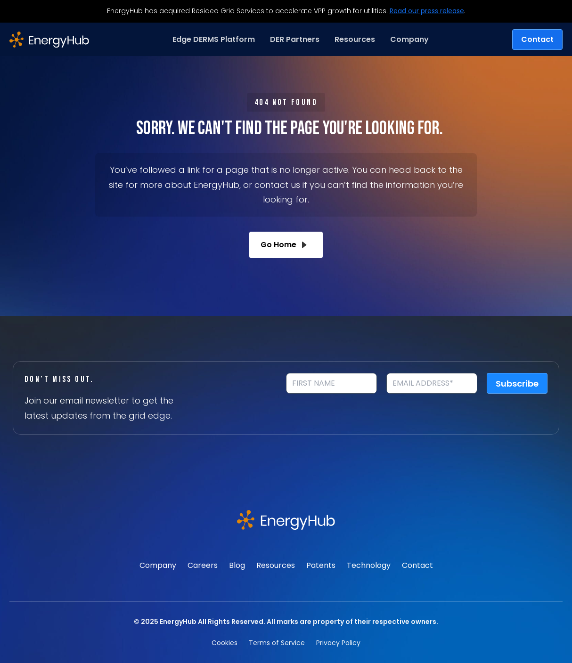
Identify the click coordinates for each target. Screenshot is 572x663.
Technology (369, 565)
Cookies (224, 642)
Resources (275, 565)
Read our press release (427, 11)
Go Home (286, 244)
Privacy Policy (338, 642)
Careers (203, 565)
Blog (237, 565)
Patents (320, 565)
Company (157, 565)
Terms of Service (277, 642)
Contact (537, 39)
